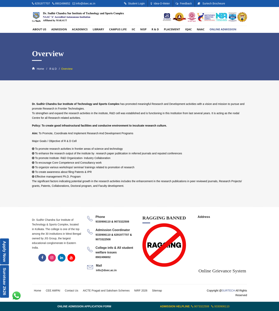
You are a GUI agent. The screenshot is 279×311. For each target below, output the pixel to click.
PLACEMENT (172, 29)
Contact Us (71, 290)
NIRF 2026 (140, 290)
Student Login (134, 3)
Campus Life (118, 29)
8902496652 (62, 3)
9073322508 (121, 221)
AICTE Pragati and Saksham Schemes (106, 290)
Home (38, 68)
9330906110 (103, 221)
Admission (59, 29)
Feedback (184, 3)
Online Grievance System (222, 270)
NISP (143, 29)
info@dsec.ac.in (85, 3)
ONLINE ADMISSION (222, 29)
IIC (133, 29)
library (98, 29)
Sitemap (157, 290)
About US (39, 29)
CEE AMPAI (53, 290)
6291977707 (43, 3)
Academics (80, 29)
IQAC (188, 29)
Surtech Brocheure (211, 3)
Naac (201, 29)
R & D (155, 29)
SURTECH (228, 290)
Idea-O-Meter (160, 3)
